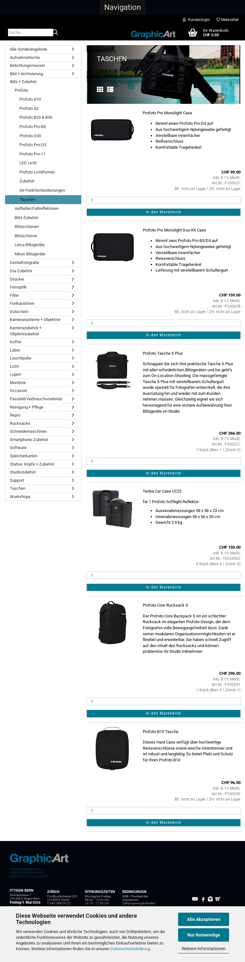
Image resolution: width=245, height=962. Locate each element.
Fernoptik (18, 287)
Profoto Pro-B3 (32, 126)
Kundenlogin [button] (196, 20)
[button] (122, 7)
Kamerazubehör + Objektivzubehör (25, 330)
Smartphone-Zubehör (29, 439)
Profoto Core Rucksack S (165, 605)
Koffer (15, 341)
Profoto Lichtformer (37, 172)
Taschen (27, 199)
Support (17, 480)
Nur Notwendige (203, 934)
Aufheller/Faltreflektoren (37, 208)
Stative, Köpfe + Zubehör (32, 464)
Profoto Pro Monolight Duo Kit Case (174, 230)
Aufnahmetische (25, 57)
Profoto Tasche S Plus (163, 353)
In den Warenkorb (163, 212)
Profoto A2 (29, 108)
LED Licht (28, 162)
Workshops (20, 496)
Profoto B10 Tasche (160, 731)
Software (18, 447)
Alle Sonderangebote (28, 49)
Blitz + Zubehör (23, 81)
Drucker (17, 279)
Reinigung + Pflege (26, 407)
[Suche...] (55, 33)
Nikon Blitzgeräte (30, 254)
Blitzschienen (27, 226)
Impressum (130, 899)
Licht (14, 366)
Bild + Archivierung (26, 73)
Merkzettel (227, 20)
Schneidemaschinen (28, 431)
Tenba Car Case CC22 (162, 491)
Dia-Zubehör (21, 270)
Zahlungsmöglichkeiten (138, 903)
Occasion (18, 390)
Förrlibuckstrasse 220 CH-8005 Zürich (62, 897)
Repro (15, 415)
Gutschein (19, 311)
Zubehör (26, 181)
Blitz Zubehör (26, 217)
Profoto (21, 90)
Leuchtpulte (20, 358)
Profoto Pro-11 (32, 154)
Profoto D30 (30, 135)
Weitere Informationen (204, 948)
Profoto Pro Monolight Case (167, 112)
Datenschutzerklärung (130, 948)
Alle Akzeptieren (203, 919)
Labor (15, 350)
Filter (14, 295)
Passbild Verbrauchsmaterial (36, 398)
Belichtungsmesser (27, 65)
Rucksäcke (20, 423)
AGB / (126, 896)
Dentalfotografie (24, 262)
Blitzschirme (26, 235)
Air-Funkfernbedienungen (42, 190)
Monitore (18, 382)
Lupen (15, 374)
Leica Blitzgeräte (30, 244)
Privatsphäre (139, 896)
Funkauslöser (22, 303)
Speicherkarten (23, 455)
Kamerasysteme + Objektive (35, 319)
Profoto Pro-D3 (32, 144)
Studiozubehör (23, 472)
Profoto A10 (30, 99)
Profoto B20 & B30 (35, 117)
